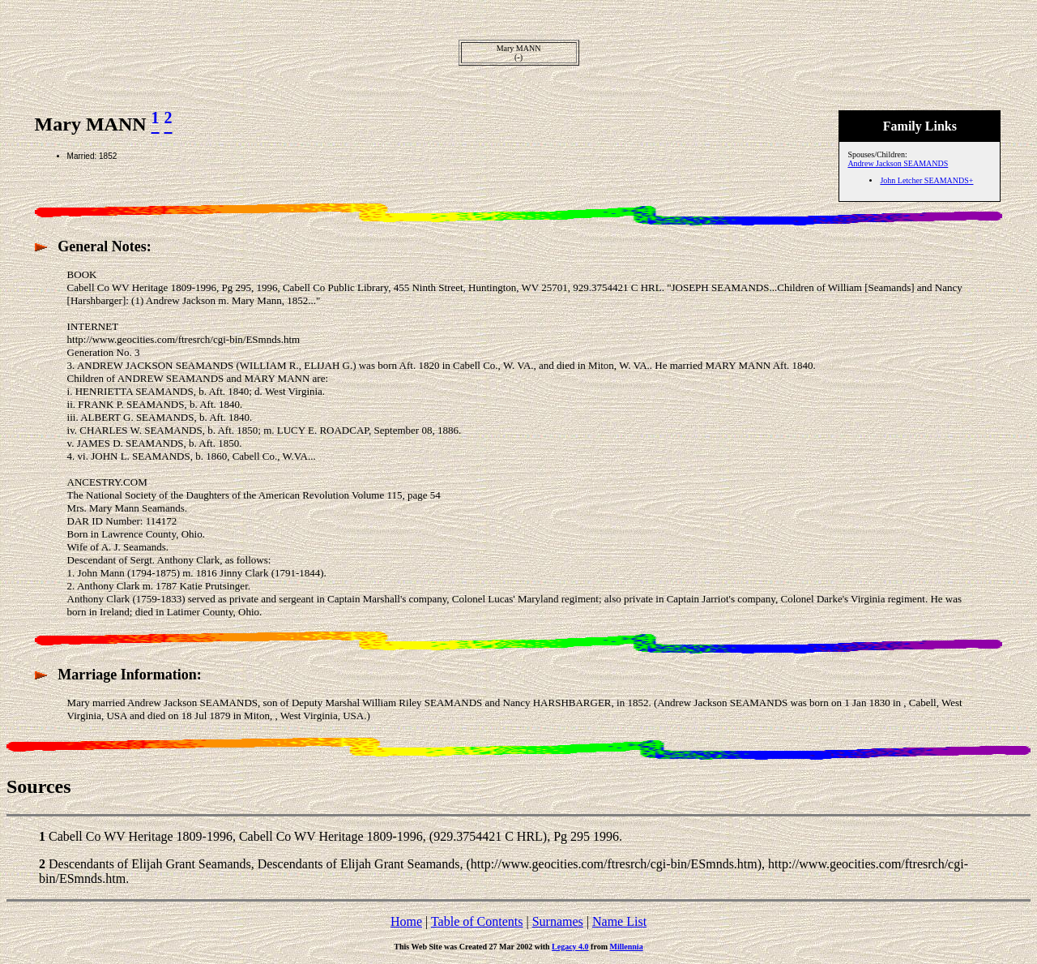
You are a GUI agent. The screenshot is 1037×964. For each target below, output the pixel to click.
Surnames (557, 921)
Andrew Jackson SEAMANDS (897, 163)
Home (406, 921)
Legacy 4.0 (570, 946)
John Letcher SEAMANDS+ (926, 180)
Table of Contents (477, 921)
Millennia (626, 946)
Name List (619, 921)
